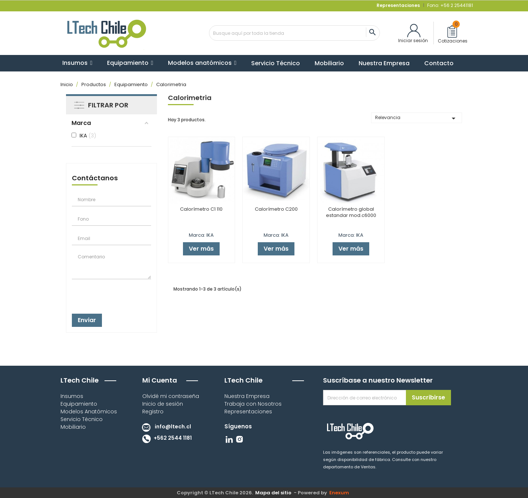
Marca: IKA (201, 235)
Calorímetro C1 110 (201, 209)
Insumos (71, 396)
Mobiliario (73, 427)
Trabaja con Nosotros (253, 403)
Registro (153, 411)
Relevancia (416, 118)
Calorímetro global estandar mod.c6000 (351, 212)
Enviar (87, 320)
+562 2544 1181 (165, 438)
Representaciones (248, 411)
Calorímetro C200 (276, 209)
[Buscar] (294, 33)
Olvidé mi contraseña (170, 396)
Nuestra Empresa (247, 396)
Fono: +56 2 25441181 (449, 5)
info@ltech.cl (165, 426)
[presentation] (108, 294)
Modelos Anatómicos (88, 411)
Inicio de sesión (162, 403)
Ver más (201, 248)
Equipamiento (78, 403)
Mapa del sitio (273, 492)
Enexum (340, 492)
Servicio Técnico (81, 419)
